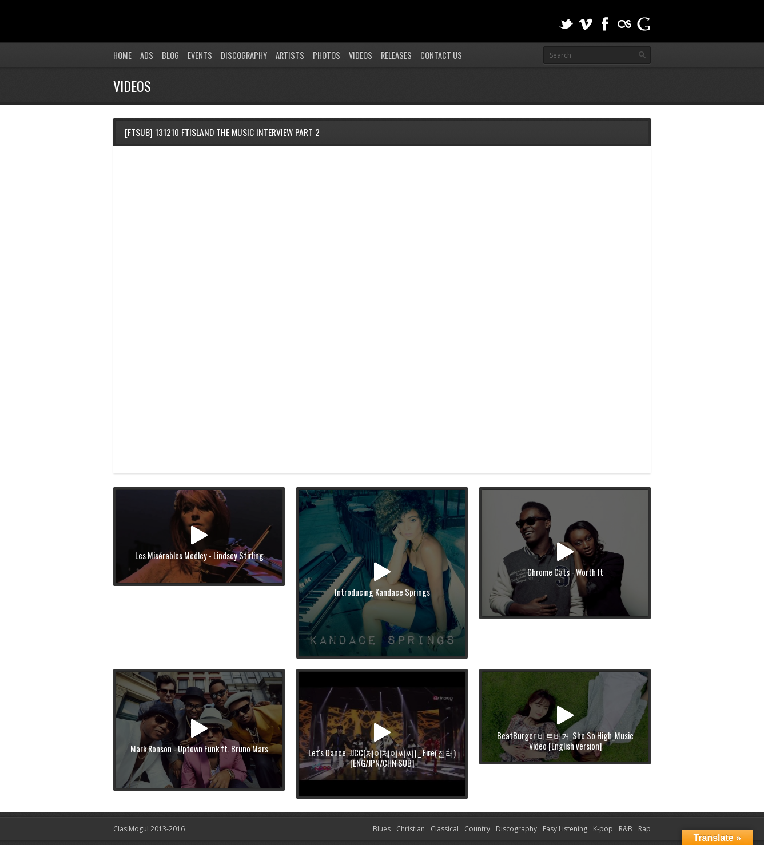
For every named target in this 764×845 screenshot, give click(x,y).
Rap (644, 829)
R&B (625, 829)
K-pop (603, 829)
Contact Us (441, 55)
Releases (396, 55)
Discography (244, 55)
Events (200, 55)
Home (122, 55)
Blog (170, 55)
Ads (146, 55)
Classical (445, 829)
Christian (410, 829)
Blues (382, 829)
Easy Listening (565, 829)
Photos (326, 55)
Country (477, 829)
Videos (360, 55)
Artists (290, 55)
